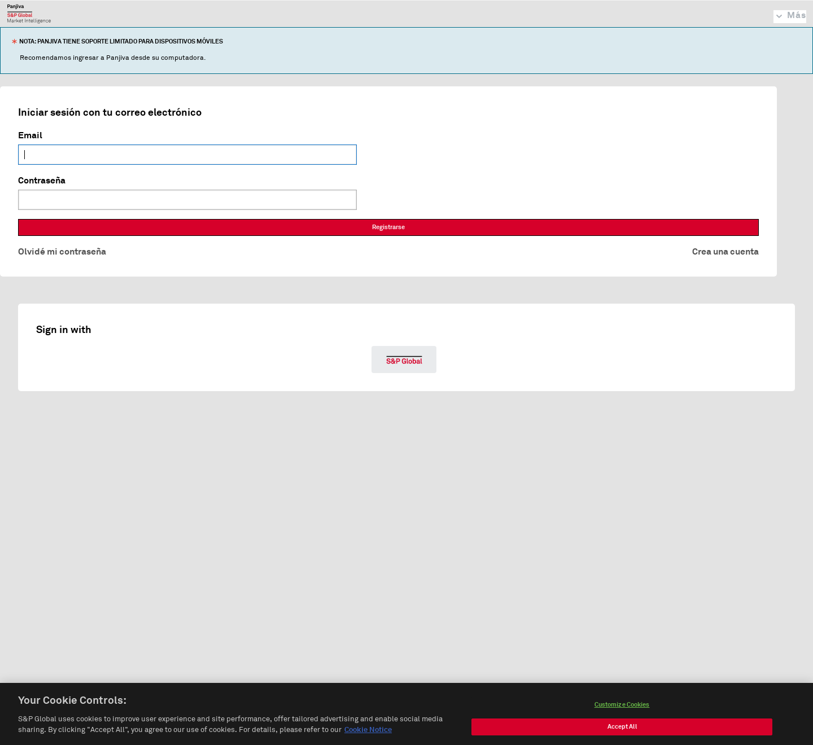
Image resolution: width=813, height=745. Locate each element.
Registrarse (388, 227)
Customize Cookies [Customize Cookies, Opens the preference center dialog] (622, 708)
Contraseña (41, 180)
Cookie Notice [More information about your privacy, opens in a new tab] (368, 734)
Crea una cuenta (725, 251)
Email (30, 135)
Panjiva (29, 13)
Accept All (622, 730)
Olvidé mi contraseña (62, 251)
